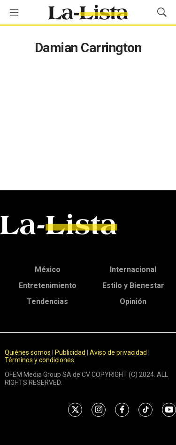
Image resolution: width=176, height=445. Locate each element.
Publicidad (71, 352)
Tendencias (47, 301)
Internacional (133, 269)
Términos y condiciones (39, 360)
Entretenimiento (48, 285)
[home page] (88, 12)
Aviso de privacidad (118, 352)
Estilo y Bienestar (133, 285)
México (48, 269)
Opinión (133, 301)
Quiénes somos (28, 352)
